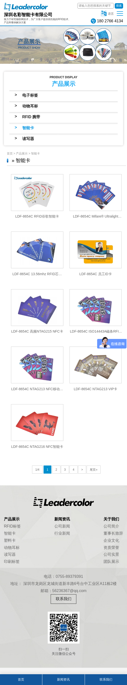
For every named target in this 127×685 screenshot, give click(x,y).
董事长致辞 (113, 533)
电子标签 (30, 95)
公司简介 (111, 526)
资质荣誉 (111, 547)
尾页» (93, 469)
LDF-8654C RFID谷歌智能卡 (37, 216)
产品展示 (22, 153)
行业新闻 (62, 533)
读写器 (28, 139)
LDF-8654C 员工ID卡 (95, 274)
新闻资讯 (63, 679)
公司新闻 (62, 526)
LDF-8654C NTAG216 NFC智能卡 (37, 447)
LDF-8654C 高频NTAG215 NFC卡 (37, 331)
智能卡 (28, 128)
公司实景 (111, 554)
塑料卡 (10, 540)
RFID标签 (12, 526)
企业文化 (111, 540)
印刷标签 (12, 561)
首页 (10, 153)
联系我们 (63, 599)
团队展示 (111, 561)
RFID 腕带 (31, 117)
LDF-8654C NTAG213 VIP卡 (95, 389)
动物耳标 (30, 106)
